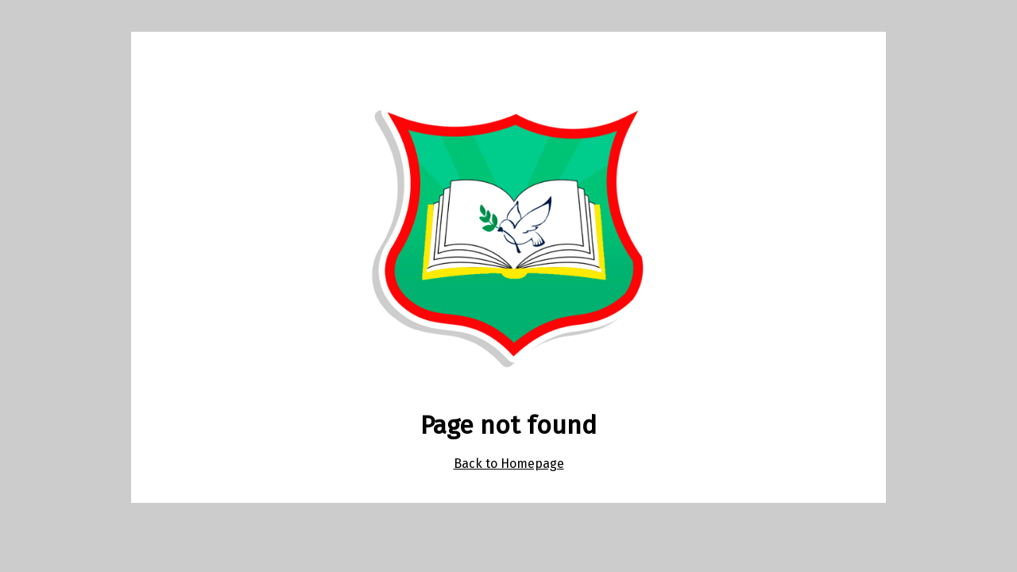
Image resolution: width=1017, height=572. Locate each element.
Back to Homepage (509, 463)
